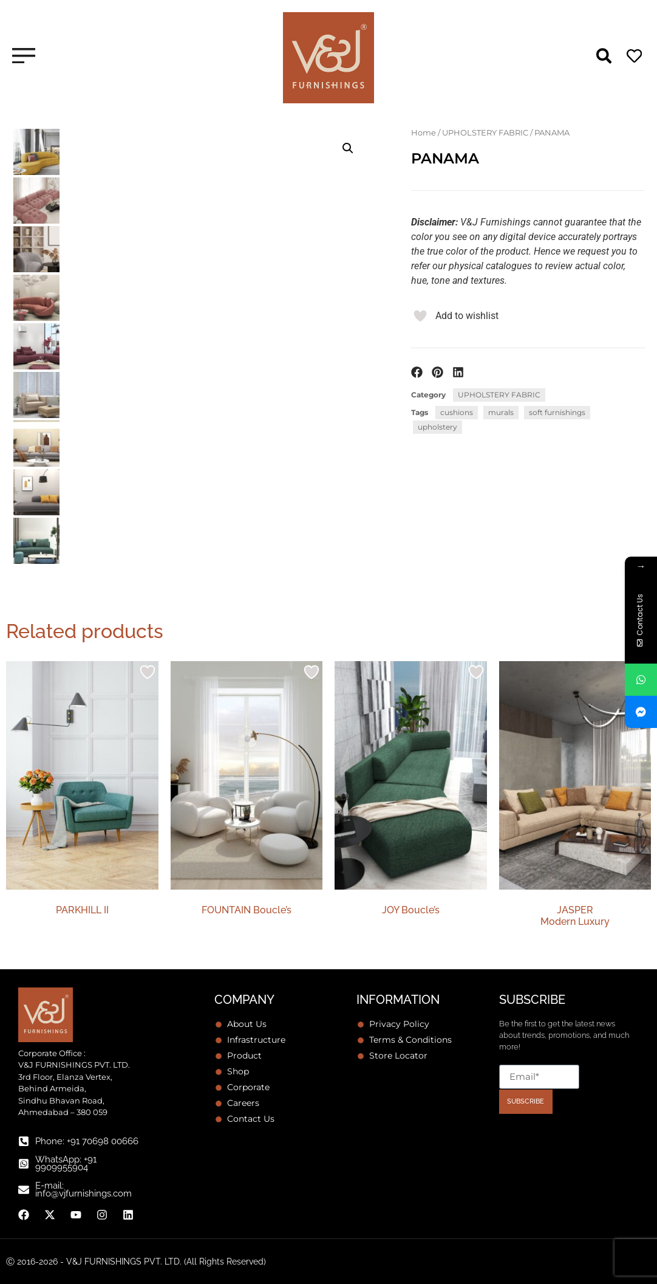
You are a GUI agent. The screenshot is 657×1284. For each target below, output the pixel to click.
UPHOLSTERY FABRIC (485, 132)
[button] (348, 148)
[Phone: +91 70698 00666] (23, 1141)
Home (423, 132)
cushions (456, 412)
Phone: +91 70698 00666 (86, 1141)
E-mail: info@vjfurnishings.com (83, 1189)
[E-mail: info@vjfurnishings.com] (23, 1189)
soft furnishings (557, 412)
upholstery (437, 426)
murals (501, 412)
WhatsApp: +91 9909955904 (66, 1163)
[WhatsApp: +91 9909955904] (23, 1163)
